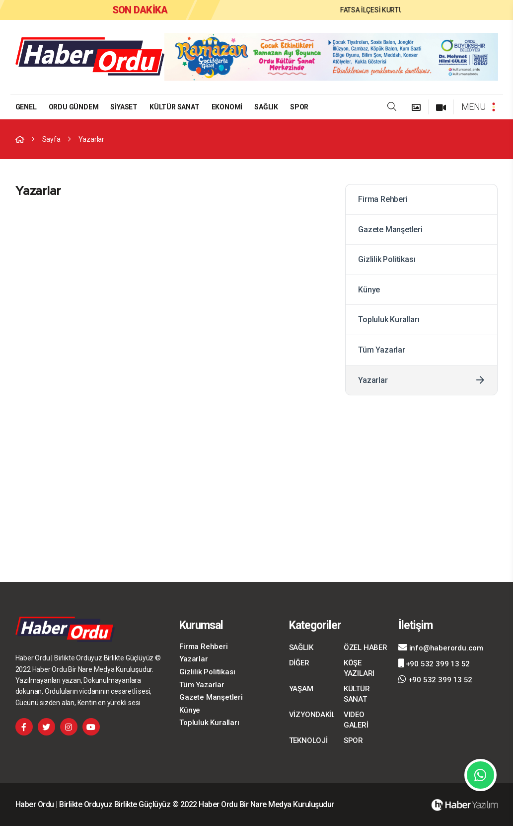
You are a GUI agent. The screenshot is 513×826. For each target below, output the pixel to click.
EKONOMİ (227, 107)
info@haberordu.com (440, 647)
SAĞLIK (266, 107)
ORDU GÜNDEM (74, 107)
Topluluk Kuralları (417, 319)
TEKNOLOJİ (308, 740)
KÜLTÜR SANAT (174, 107)
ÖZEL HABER (365, 647)
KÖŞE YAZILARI (359, 668)
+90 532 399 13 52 (434, 663)
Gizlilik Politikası (417, 259)
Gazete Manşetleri (417, 229)
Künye (417, 289)
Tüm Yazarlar (417, 350)
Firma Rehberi (417, 199)
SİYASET (124, 107)
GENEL (26, 107)
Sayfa (51, 139)
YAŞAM (301, 688)
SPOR (299, 107)
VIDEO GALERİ (356, 720)
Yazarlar (91, 139)
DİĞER (299, 662)
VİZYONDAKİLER (311, 714)
